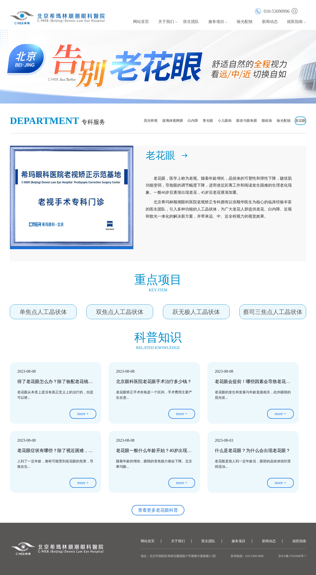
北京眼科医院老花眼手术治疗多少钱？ (154, 381)
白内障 (193, 120)
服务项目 (216, 21)
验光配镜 (245, 21)
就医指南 (295, 21)
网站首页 (141, 21)
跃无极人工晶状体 (196, 312)
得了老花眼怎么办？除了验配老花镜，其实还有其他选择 (72, 381)
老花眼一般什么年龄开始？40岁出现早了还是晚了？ (167, 450)
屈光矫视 (151, 120)
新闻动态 (270, 21)
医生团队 (191, 21)
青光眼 (208, 120)
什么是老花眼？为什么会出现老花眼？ (252, 450)
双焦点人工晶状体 (119, 312)
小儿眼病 (225, 120)
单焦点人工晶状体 (43, 312)
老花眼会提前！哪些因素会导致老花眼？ (255, 381)
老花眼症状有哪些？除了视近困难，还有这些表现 (66, 450)
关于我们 (166, 21)
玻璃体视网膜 (172, 120)
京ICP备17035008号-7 (292, 556)
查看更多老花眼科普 (158, 510)
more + (83, 414)
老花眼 (300, 120)
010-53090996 (272, 11)
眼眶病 (267, 120)
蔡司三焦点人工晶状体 (272, 312)
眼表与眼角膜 (246, 120)
